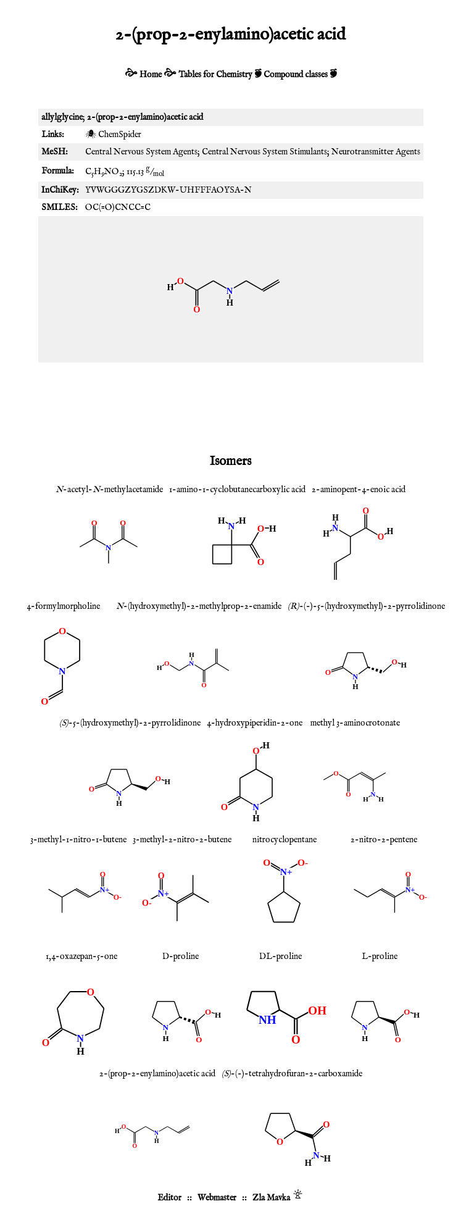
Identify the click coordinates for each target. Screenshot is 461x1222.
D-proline (180, 956)
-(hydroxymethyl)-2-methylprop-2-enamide (198, 606)
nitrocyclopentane (284, 839)
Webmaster (216, 1197)
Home (150, 74)
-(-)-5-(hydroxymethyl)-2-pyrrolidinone (366, 606)
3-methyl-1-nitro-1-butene (78, 839)
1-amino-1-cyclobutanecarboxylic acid (237, 489)
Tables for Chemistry (215, 74)
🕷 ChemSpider (113, 134)
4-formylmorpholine (63, 606)
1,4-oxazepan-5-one (81, 956)
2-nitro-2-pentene (384, 839)
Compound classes (296, 74)
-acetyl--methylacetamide (109, 489)
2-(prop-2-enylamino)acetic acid (157, 1073)
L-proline (379, 956)
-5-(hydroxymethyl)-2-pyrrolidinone (130, 723)
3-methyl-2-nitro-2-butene (182, 839)
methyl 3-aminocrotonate (355, 723)
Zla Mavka (271, 1197)
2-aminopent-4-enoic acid (358, 489)
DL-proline (280, 956)
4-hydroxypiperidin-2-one (254, 723)
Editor (169, 1197)
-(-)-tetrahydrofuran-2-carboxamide (292, 1073)
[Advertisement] (231, 406)
